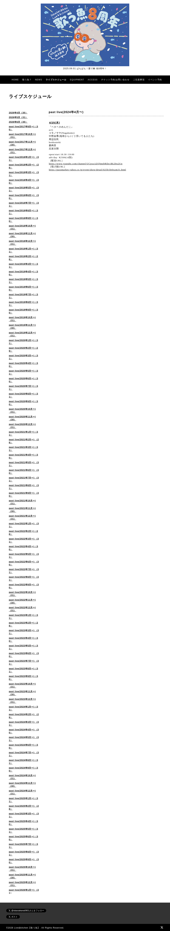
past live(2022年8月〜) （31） (24, 578)
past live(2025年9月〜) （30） (24, 861)
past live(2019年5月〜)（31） (23, 281)
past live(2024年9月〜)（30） (23, 769)
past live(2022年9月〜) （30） (24, 586)
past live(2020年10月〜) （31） (22, 410)
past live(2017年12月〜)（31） (22, 151)
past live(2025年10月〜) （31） (22, 868)
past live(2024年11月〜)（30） (22, 784)
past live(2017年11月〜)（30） (22, 143)
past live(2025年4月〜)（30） (23, 823)
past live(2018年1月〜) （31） (24, 158)
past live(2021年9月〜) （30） (24, 494)
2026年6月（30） (18, 122)
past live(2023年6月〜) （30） (24, 655)
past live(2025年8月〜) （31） (24, 853)
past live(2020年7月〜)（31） (23, 387)
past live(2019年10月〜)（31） (22, 319)
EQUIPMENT (77, 79)
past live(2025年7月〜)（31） (23, 845)
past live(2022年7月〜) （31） (24, 571)
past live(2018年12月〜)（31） (22, 242)
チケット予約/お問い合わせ (115, 79)
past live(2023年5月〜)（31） (23, 647)
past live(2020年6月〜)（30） (23, 380)
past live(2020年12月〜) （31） (22, 426)
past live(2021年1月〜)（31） (23, 433)
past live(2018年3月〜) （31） (24, 174)
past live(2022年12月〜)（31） (22, 609)
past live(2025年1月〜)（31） (23, 800)
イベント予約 (155, 79)
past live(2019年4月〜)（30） (23, 273)
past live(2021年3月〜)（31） (23, 448)
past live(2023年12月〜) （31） (22, 700)
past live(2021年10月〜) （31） (22, 502)
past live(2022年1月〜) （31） (24, 525)
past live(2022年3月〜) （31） (24, 540)
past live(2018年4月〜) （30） (24, 181)
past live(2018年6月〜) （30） (24, 197)
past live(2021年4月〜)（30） (23, 456)
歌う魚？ (27, 79)
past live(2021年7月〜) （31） (24, 479)
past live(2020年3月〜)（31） (23, 357)
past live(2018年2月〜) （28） (24, 166)
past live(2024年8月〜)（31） (23, 761)
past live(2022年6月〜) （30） (24, 563)
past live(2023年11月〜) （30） (22, 693)
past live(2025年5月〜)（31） (23, 830)
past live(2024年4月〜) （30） (24, 731)
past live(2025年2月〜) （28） (24, 807)
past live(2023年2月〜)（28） (23, 624)
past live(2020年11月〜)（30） (22, 418)
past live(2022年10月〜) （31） (22, 594)
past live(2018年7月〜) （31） (24, 204)
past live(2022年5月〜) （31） (24, 555)
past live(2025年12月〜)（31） (22, 884)
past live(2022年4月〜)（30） (23, 548)
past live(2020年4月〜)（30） (23, 365)
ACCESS (93, 79)
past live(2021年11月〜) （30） (22, 510)
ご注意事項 (138, 79)
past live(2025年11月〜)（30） (22, 876)
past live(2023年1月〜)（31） (23, 616)
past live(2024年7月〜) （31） (24, 754)
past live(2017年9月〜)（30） (23, 128)
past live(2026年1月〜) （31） (24, 891)
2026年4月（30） (18, 112)
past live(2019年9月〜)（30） (23, 311)
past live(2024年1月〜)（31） (23, 708)
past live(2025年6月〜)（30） (23, 838)
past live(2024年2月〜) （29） (24, 716)
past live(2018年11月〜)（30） (22, 235)
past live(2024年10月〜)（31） (22, 777)
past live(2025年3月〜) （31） (24, 815)
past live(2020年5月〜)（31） (23, 372)
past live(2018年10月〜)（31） (22, 227)
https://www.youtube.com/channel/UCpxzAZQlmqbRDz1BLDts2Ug (86, 163)
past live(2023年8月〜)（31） (23, 670)
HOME (15, 79)
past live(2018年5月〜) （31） (24, 189)
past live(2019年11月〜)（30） (22, 326)
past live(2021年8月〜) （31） (24, 487)
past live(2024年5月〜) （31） (24, 739)
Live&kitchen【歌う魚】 (27, 928)
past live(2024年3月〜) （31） (24, 723)
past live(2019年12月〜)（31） (22, 334)
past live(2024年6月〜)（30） (23, 746)
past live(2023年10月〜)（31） (22, 685)
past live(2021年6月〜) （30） (24, 471)
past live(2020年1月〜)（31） (23, 342)
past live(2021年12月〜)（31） (22, 517)
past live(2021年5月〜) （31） (24, 464)
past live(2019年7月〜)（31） (23, 296)
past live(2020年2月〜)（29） (23, 349)
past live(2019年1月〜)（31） (23, 250)
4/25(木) (54, 122)
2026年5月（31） (18, 117)
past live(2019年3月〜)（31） (23, 265)
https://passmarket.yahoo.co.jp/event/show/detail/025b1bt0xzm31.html (87, 169)
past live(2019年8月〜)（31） (23, 303)
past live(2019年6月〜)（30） (23, 288)
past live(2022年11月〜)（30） (22, 601)
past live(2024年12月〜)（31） (22, 792)
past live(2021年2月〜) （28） (24, 441)
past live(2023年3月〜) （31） (24, 632)
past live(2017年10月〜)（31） (22, 135)
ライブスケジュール (56, 79)
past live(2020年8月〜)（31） (23, 395)
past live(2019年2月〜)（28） (23, 258)
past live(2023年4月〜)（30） (23, 639)
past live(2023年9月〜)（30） (23, 677)
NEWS (38, 79)
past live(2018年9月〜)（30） (23, 219)
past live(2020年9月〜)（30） (23, 403)
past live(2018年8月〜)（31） (23, 212)
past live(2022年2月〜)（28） (23, 532)
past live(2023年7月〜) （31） (24, 662)
